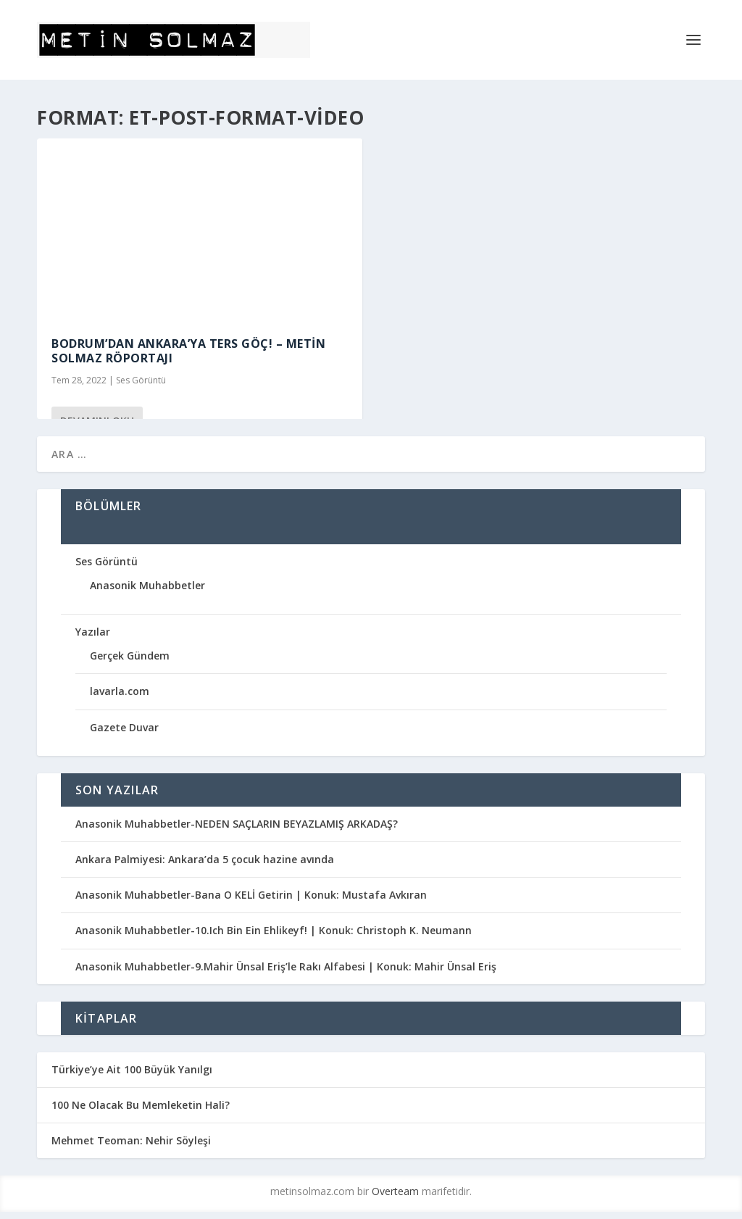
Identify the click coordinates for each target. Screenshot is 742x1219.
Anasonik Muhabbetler (147, 585)
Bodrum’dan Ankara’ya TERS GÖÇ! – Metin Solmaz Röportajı (188, 351)
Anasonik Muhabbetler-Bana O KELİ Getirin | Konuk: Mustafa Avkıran (251, 895)
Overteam (395, 1191)
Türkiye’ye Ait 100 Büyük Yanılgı (131, 1069)
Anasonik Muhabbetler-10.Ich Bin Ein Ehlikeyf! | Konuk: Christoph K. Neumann (273, 930)
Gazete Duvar (124, 727)
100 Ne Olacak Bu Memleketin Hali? (140, 1105)
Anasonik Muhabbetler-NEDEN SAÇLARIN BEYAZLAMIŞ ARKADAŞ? (236, 824)
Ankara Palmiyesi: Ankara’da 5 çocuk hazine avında (204, 859)
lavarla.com (119, 691)
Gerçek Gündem (130, 655)
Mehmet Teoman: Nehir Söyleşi (131, 1140)
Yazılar (92, 631)
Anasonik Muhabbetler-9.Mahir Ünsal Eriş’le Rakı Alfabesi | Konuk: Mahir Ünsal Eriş (285, 966)
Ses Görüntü (141, 380)
